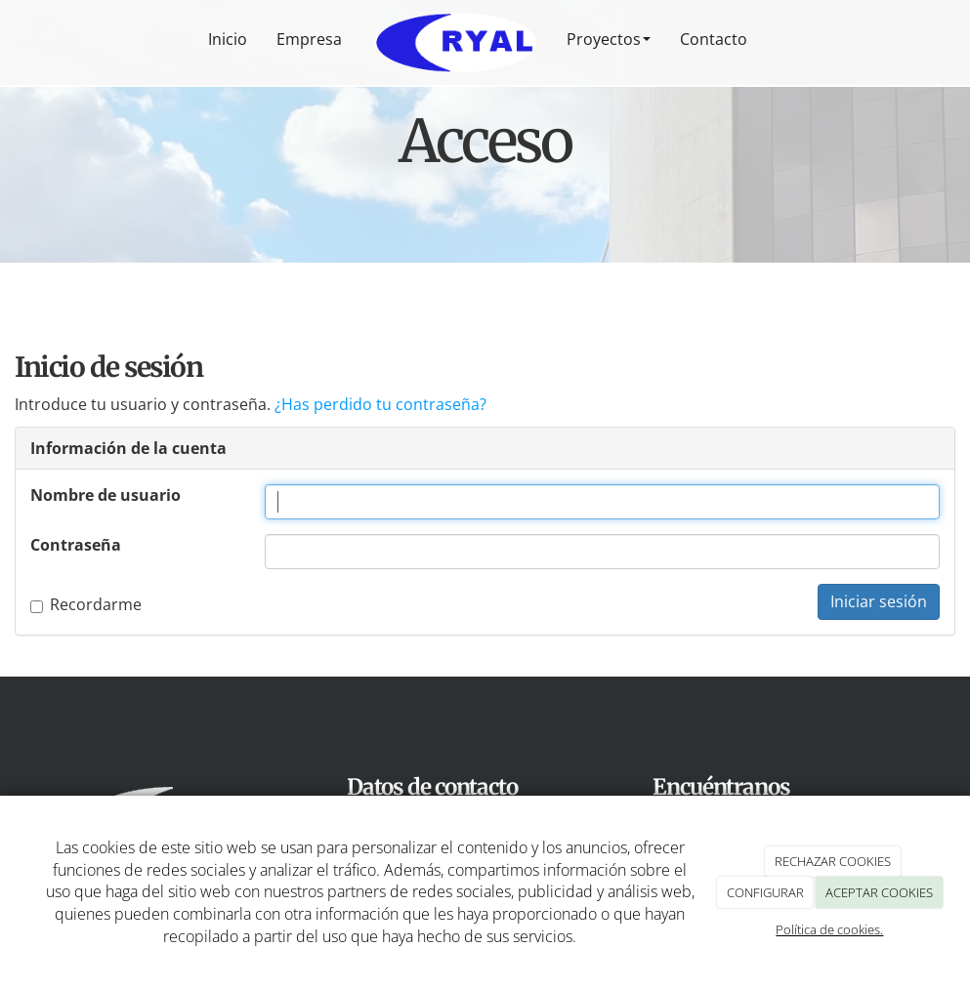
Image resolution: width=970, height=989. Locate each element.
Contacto (713, 39)
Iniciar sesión (878, 601)
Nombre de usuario (105, 495)
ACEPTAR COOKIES (879, 892)
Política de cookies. (829, 929)
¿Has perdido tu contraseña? (380, 404)
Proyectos (609, 39)
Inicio (227, 39)
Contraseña (75, 545)
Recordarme (86, 604)
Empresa (309, 39)
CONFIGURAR (765, 892)
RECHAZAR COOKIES (833, 861)
